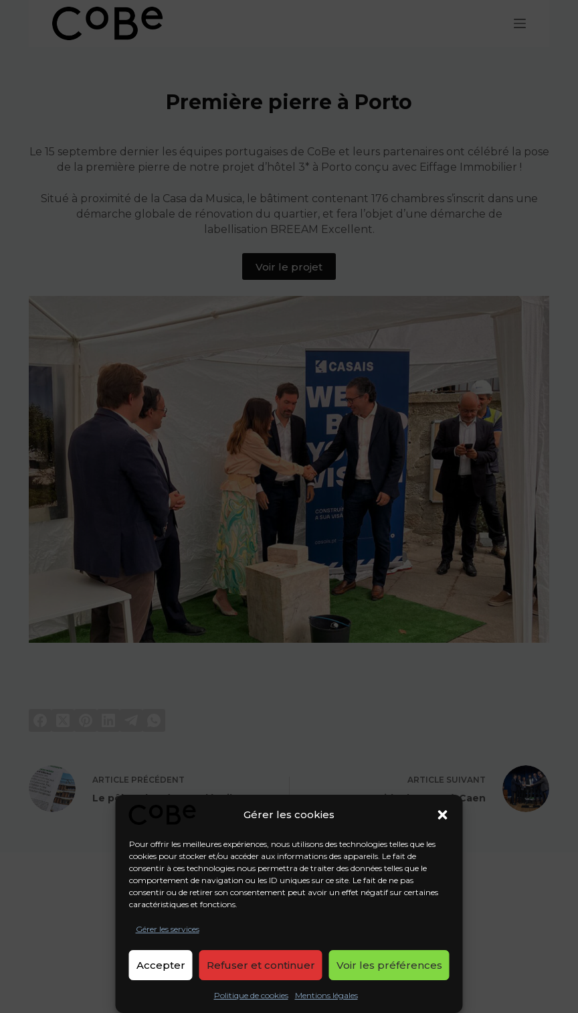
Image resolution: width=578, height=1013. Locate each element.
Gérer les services (167, 929)
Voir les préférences (389, 965)
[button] (443, 815)
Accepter (160, 965)
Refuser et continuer (261, 965)
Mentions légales (326, 995)
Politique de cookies (251, 995)
